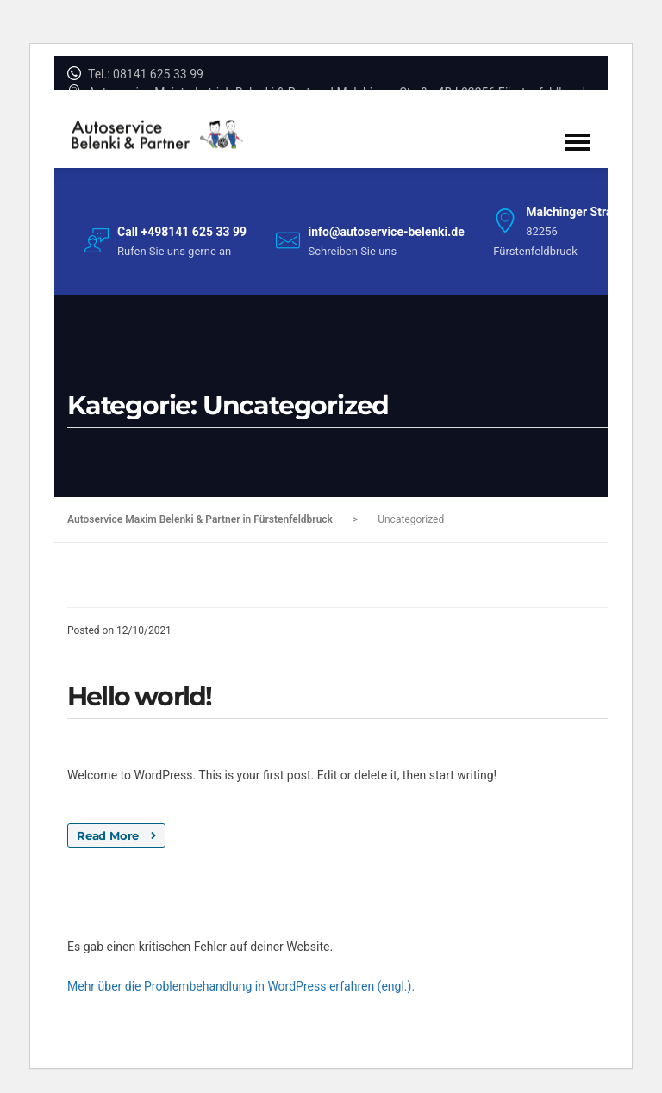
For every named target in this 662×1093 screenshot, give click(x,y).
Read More (116, 835)
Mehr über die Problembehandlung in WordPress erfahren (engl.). (241, 986)
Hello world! (139, 696)
